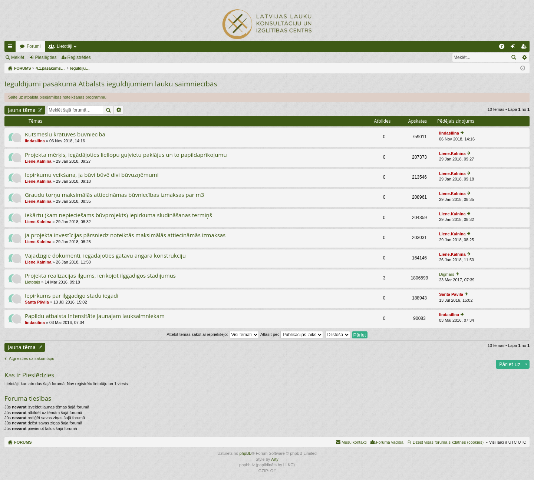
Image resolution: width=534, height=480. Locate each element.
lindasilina (35, 141)
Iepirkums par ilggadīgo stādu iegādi (71, 295)
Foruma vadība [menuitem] (389, 442)
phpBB (246, 453)
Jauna (22, 109)
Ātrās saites (11, 48)
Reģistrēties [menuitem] (525, 48)
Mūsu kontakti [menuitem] (354, 442)
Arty (274, 459)
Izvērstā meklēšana (524, 57)
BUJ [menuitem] (504, 48)
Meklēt (17, 57)
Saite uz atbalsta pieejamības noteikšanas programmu (57, 97)
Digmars (446, 274)
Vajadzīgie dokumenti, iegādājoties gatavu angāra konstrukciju (105, 255)
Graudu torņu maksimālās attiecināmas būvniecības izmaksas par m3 (114, 194)
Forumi (33, 46)
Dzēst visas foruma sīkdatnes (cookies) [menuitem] (448, 442)
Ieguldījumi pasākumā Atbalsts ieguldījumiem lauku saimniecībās (110, 84)
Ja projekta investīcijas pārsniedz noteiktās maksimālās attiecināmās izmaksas (125, 235)
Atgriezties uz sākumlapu (31, 358)
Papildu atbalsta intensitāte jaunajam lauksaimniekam (95, 316)
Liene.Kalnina (38, 161)
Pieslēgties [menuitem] (514, 48)
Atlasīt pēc (291, 334)
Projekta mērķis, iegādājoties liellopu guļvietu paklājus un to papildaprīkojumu (126, 154)
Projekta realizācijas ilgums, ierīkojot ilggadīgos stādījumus (100, 275)
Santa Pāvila (37, 302)
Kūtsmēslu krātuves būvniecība (65, 134)
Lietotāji (64, 46)
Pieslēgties (45, 57)
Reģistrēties (79, 57)
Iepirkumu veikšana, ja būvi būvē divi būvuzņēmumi (92, 174)
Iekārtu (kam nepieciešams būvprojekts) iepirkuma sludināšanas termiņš (118, 215)
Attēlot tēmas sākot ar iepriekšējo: (212, 334)
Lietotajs (32, 282)
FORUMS (23, 442)
